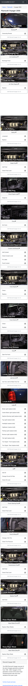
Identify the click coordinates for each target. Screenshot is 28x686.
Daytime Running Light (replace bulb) (12, 416)
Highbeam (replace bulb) (8, 427)
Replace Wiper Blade (7, 654)
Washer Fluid (13, 596)
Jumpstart (5, 136)
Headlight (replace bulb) (8, 423)
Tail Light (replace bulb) (8, 438)
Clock (13, 221)
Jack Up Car (13, 378)
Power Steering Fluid (13, 503)
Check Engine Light (13, 194)
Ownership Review (7, 33)
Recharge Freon (6, 60)
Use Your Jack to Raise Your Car (10, 381)
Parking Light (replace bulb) (9, 431)
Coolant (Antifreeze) (13, 248)
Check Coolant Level (7, 256)
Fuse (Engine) (13, 286)
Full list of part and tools (9, 682)
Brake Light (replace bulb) (9, 409)
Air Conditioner (13, 57)
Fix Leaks (4, 259)
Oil (13, 469)
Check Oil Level (6, 480)
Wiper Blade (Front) (13, 623)
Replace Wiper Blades (8, 627)
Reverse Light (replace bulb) (9, 434)
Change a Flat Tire (7, 538)
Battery (13, 132)
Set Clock (4, 225)
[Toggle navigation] (24, 2)
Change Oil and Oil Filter (8, 476)
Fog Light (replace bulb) (8, 420)
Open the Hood (6, 354)
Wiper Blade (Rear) (13, 650)
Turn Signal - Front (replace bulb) (10, 441)
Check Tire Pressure (7, 541)
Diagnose (4, 198)
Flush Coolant (5, 263)
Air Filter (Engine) (13, 84)
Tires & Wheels (13, 534)
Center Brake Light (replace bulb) (10, 412)
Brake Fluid (13, 163)
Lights (13, 405)
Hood (13, 351)
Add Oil (4, 472)
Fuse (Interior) (13, 320)
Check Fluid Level (6, 170)
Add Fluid (4, 167)
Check (3, 290)
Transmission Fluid (13, 565)
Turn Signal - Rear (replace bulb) (10, 445)
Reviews (13, 30)
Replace (4, 88)
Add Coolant (5, 252)
